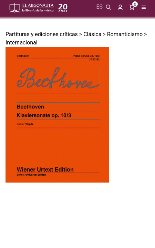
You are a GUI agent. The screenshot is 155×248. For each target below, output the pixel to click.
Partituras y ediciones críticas (42, 34)
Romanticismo (125, 34)
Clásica (92, 34)
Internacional (22, 42)
